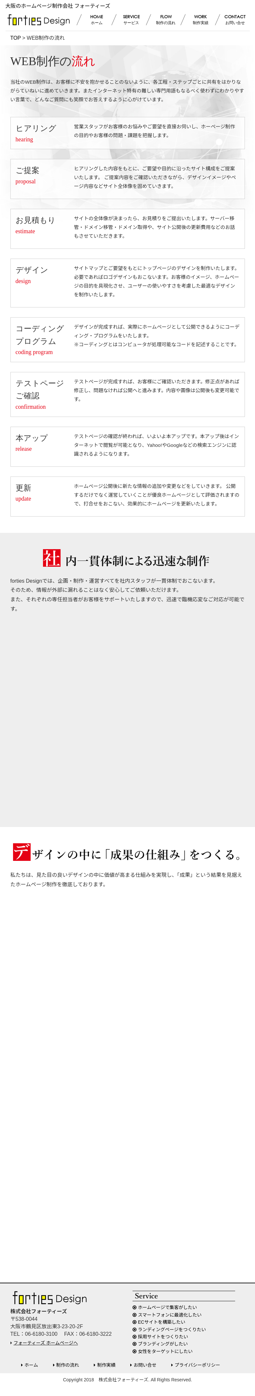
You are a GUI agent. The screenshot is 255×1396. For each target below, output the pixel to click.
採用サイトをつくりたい (163, 1336)
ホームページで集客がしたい (167, 1307)
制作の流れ (67, 1365)
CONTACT (234, 20)
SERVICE (131, 20)
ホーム (31, 1365)
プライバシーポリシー (197, 1365)
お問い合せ (145, 1365)
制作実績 (106, 1365)
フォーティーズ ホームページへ (46, 1343)
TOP (15, 38)
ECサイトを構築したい (161, 1322)
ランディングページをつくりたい (172, 1329)
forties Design (39, 20)
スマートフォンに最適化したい (170, 1315)
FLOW (165, 20)
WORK (200, 20)
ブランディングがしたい (163, 1343)
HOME (96, 20)
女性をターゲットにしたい (165, 1351)
